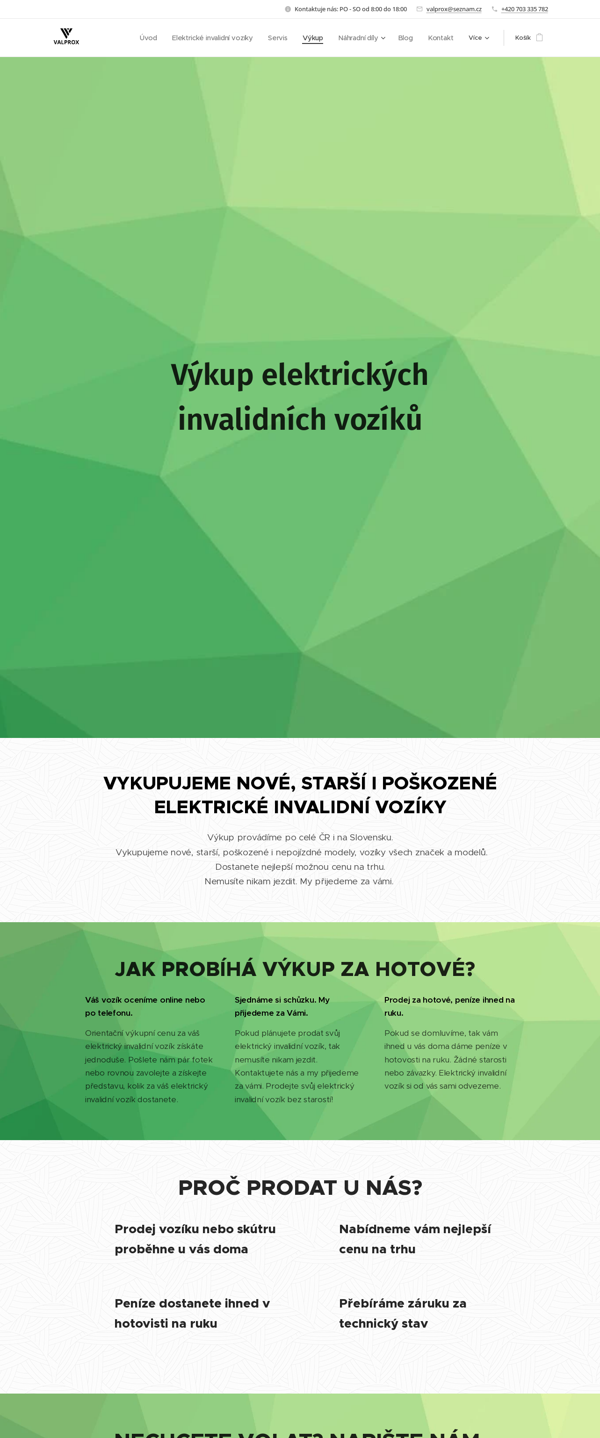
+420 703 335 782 (524, 9)
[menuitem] (159, 38)
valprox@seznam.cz (454, 9)
